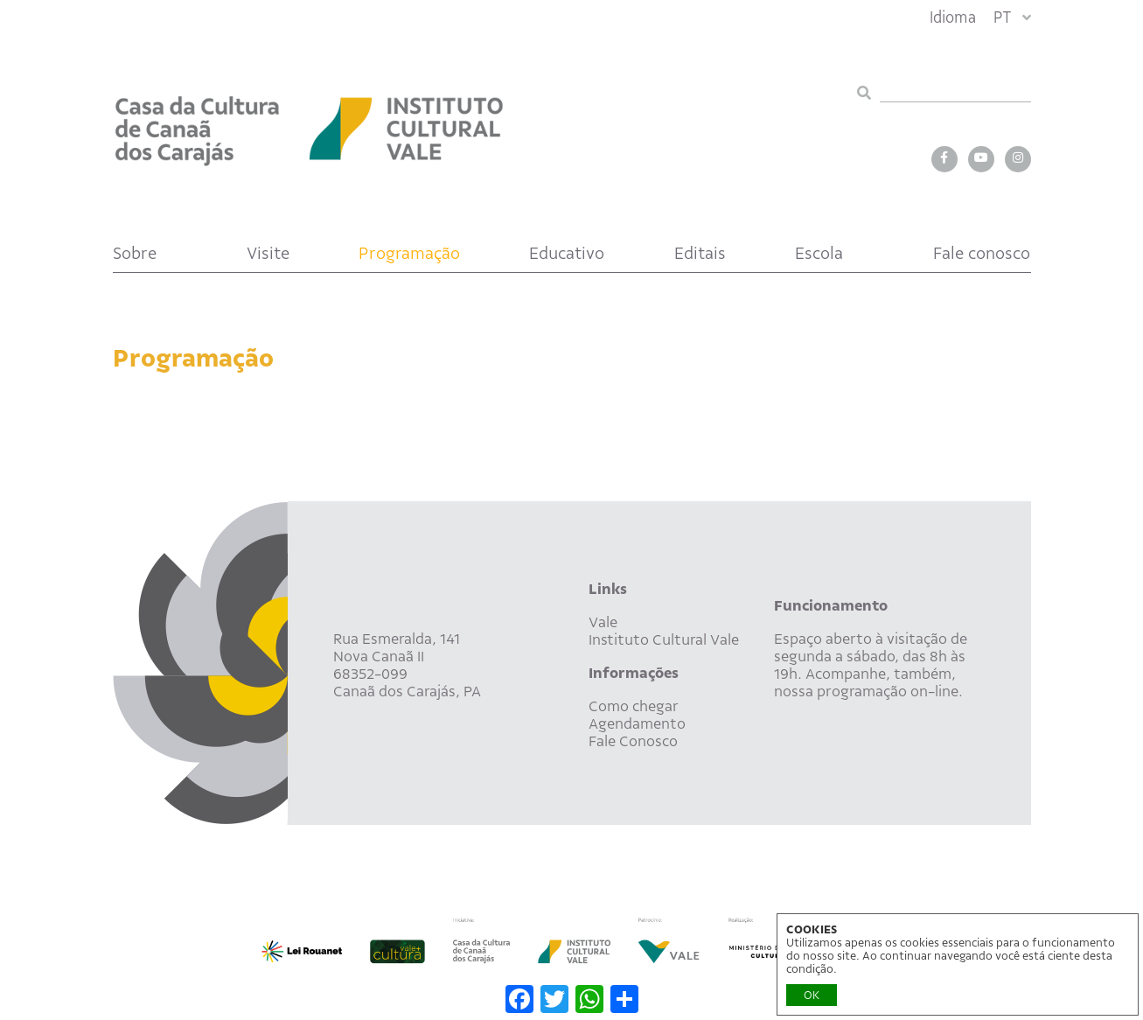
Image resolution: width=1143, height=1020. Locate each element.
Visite (268, 253)
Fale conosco (981, 253)
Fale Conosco (633, 741)
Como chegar (634, 706)
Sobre (135, 253)
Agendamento (637, 723)
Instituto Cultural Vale (664, 639)
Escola (819, 253)
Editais (700, 253)
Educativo (566, 253)
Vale (603, 622)
